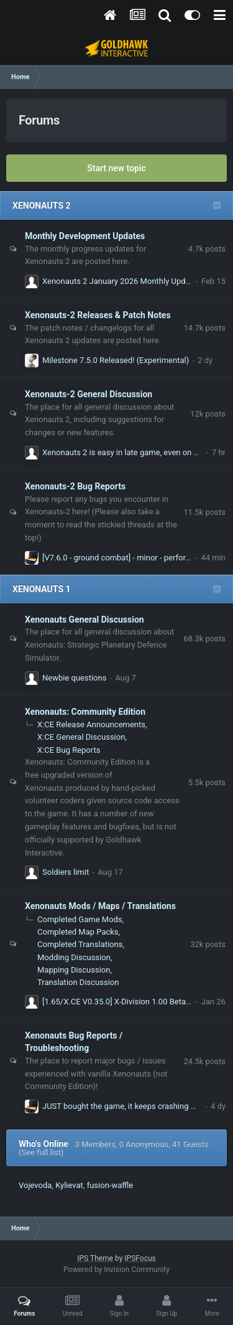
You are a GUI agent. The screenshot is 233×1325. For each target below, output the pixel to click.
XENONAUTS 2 (41, 205)
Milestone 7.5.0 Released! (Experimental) (115, 360)
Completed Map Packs (78, 931)
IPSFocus (139, 1258)
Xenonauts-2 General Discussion (88, 394)
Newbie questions (74, 677)
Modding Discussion (74, 957)
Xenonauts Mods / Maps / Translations (100, 906)
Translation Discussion (78, 982)
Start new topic (116, 168)
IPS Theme (95, 1258)
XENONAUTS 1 (41, 589)
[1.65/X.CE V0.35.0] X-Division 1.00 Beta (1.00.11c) (133, 1001)
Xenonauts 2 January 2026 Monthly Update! (120, 281)
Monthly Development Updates (85, 236)
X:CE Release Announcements (91, 724)
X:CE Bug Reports (68, 750)
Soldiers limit (65, 872)
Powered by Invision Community (116, 1269)
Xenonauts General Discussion (84, 620)
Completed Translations (79, 944)
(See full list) (41, 1152)
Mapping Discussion (73, 969)
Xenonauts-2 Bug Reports (75, 486)
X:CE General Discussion (81, 737)
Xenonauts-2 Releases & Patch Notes (98, 315)
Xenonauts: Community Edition (85, 712)
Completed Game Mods (79, 919)
